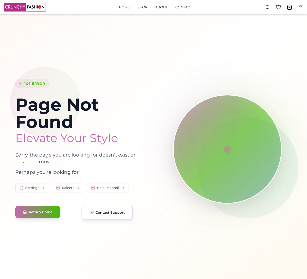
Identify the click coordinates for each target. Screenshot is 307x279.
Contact (183, 7)
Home (124, 7)
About (161, 7)
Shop (142, 7)
